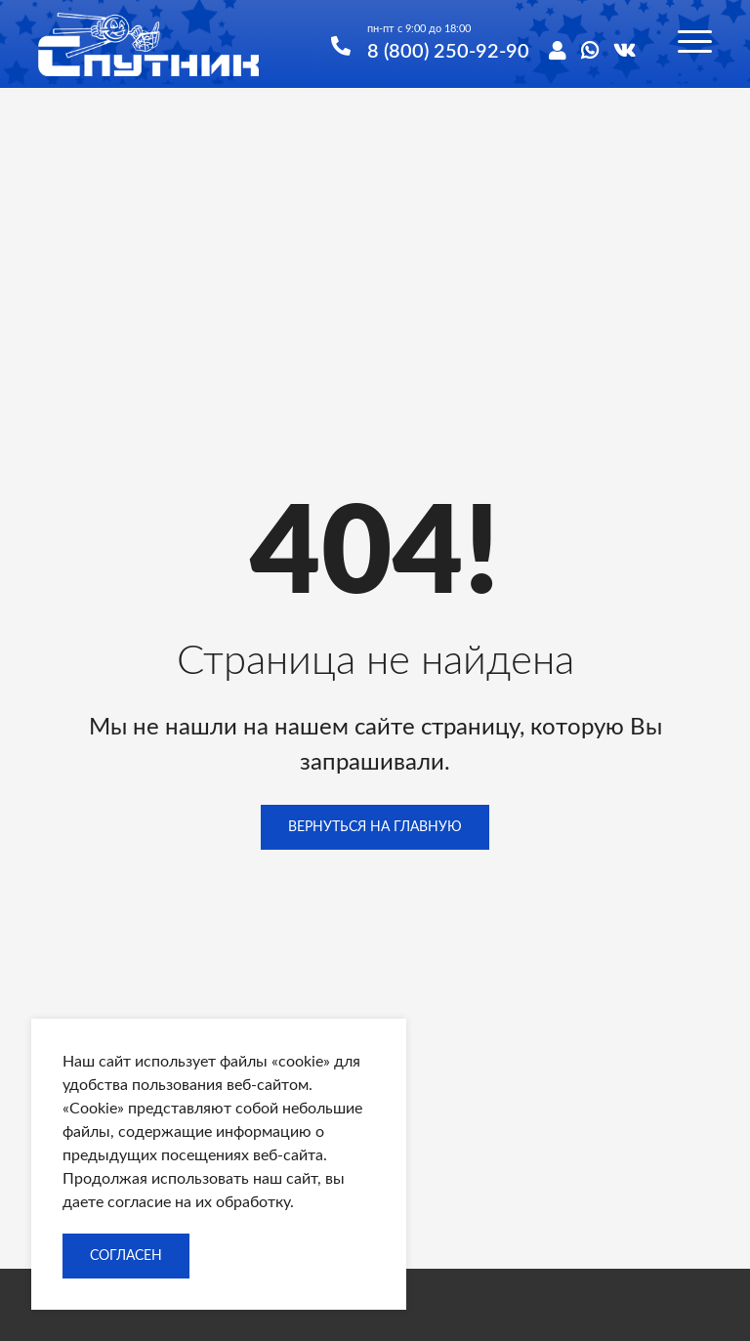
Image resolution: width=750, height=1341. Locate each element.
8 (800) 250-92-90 (448, 49)
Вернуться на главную (375, 827)
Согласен (126, 1256)
